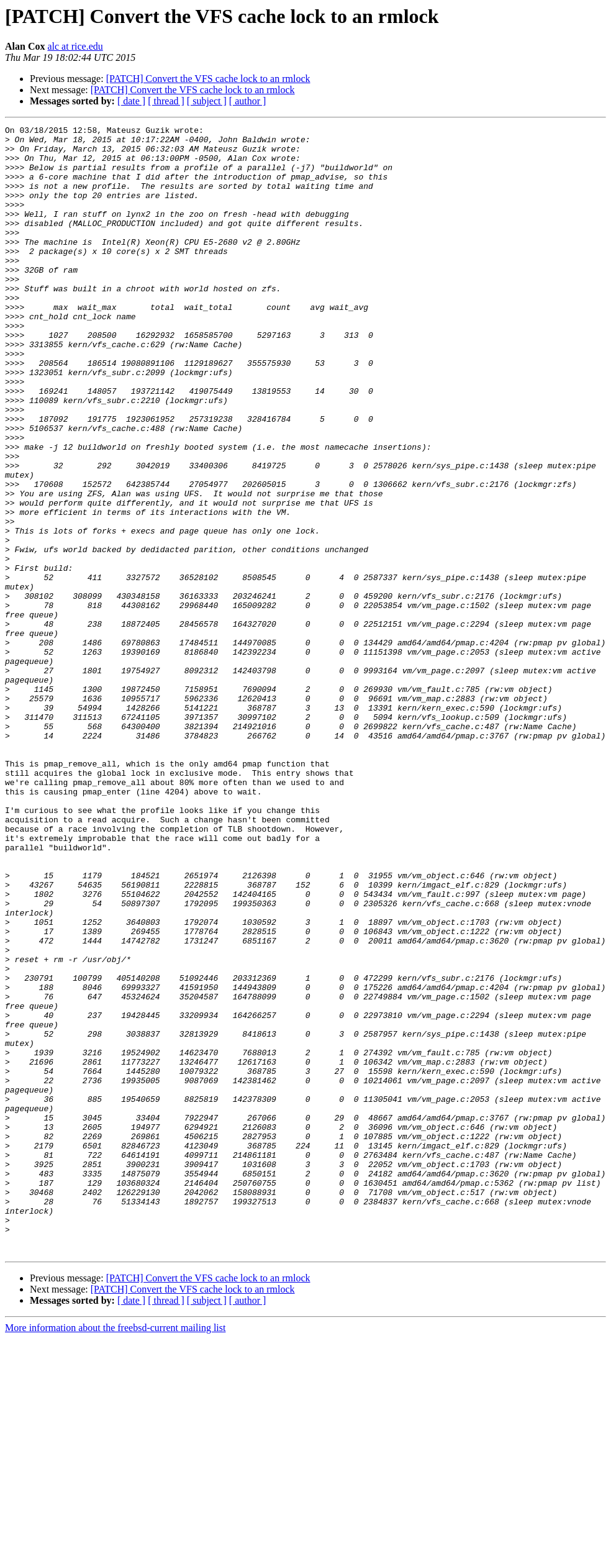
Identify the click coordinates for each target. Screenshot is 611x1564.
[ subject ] (207, 101)
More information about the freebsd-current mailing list (115, 1553)
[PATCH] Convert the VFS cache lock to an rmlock (208, 78)
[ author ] (247, 101)
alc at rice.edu (74, 46)
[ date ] (131, 101)
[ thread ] (166, 101)
